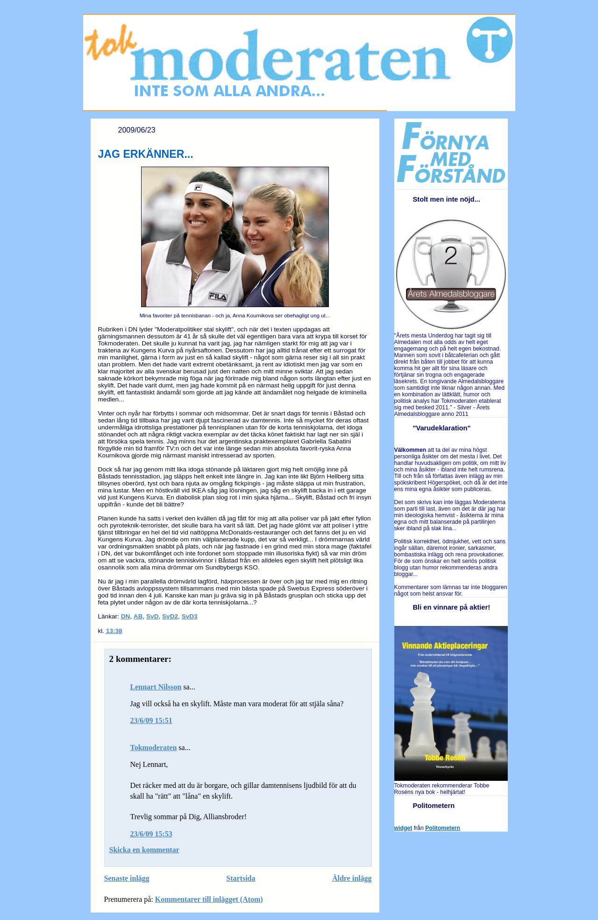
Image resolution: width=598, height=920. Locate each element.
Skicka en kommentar (144, 850)
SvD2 (170, 616)
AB (138, 616)
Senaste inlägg (127, 878)
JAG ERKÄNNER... (145, 154)
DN (125, 616)
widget (403, 828)
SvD (152, 616)
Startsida (240, 878)
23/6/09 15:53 (151, 834)
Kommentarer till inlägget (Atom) (209, 899)
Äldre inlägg (352, 878)
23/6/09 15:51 (151, 720)
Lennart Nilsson (156, 687)
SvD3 (190, 616)
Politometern (442, 828)
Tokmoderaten (153, 747)
